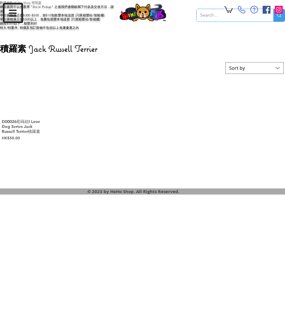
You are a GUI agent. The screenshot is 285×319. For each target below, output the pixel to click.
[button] (13, 13)
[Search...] (230, 15)
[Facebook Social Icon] (266, 10)
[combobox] (254, 68)
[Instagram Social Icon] (279, 10)
